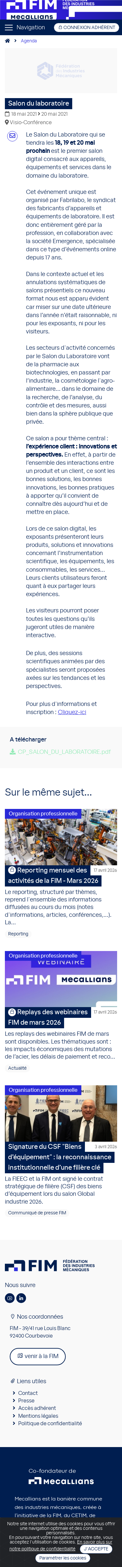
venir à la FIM (38, 1356)
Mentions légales (38, 1416)
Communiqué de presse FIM (37, 1213)
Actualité (17, 1068)
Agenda (29, 41)
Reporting (18, 934)
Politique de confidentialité (50, 1423)
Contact (28, 1393)
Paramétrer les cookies (62, 1558)
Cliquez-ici (72, 712)
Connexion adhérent (86, 27)
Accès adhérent (37, 1408)
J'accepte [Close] (96, 1549)
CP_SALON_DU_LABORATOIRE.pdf (64, 752)
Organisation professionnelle (43, 813)
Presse (26, 1400)
